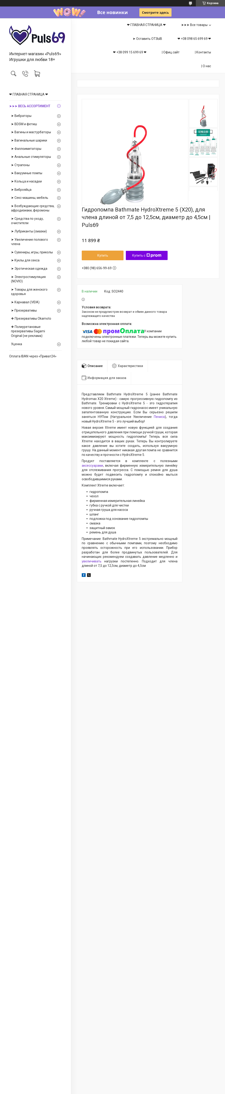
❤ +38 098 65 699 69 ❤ (194, 39)
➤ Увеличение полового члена (29, 242)
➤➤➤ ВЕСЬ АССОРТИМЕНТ (29, 106)
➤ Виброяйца (21, 189)
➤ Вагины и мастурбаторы (31, 132)
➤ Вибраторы (21, 116)
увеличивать (91, 561)
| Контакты (203, 52)
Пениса (159, 417)
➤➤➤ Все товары (194, 25)
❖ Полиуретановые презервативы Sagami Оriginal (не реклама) (28, 331)
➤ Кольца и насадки (26, 181)
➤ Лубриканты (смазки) (29, 231)
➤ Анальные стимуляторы (31, 157)
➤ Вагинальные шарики (29, 140)
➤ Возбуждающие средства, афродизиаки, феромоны (32, 208)
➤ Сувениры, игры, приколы (32, 252)
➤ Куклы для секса (25, 260)
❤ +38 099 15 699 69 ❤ (129, 52)
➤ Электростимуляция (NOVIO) (28, 279)
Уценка (16, 344)
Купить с (146, 255)
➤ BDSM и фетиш (24, 124)
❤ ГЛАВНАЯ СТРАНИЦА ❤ (28, 94)
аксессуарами (92, 465)
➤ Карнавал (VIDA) (25, 302)
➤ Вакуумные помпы (26, 173)
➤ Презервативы (24, 310)
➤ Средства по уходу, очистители (27, 221)
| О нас (206, 66)
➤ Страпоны (20, 165)
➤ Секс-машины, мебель (29, 198)
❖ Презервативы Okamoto (31, 318)
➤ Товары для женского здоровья (29, 292)
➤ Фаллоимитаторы (26, 148)
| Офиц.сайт (171, 52)
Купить (102, 255)
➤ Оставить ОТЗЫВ (147, 39)
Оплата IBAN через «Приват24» (32, 356)
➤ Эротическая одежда (29, 268)
